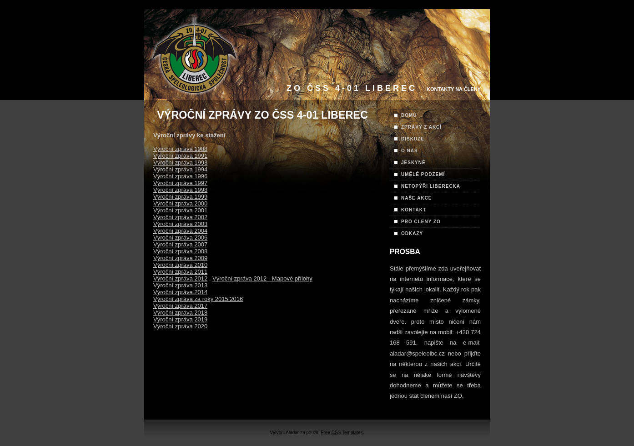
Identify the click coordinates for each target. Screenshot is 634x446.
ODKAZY (412, 233)
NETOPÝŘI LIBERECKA (430, 186)
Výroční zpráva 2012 (180, 278)
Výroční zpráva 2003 (180, 223)
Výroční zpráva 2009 (180, 258)
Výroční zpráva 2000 (180, 203)
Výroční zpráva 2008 (180, 251)
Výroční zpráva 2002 (180, 217)
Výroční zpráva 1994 (180, 169)
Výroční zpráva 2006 (180, 237)
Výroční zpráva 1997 (180, 183)
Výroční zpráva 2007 (180, 244)
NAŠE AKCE (416, 197)
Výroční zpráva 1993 (180, 162)
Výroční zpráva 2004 (180, 230)
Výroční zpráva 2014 (180, 292)
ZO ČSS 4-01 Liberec (352, 88)
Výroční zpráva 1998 (180, 189)
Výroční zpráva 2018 (180, 312)
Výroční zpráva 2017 (180, 305)
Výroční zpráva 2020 (180, 326)
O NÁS (409, 150)
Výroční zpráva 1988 (180, 148)
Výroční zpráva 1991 (180, 155)
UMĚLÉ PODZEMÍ (423, 174)
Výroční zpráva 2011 (180, 271)
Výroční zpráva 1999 (180, 196)
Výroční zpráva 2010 (180, 264)
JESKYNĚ (413, 162)
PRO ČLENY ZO (421, 221)
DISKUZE (412, 138)
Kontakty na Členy (454, 89)
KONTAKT (413, 209)
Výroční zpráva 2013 (180, 285)
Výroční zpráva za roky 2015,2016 (198, 299)
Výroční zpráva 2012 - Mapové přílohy (262, 278)
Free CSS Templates (342, 432)
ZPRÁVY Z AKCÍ (421, 127)
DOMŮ (409, 115)
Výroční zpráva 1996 (180, 176)
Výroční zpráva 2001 (180, 210)
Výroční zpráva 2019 (180, 319)
